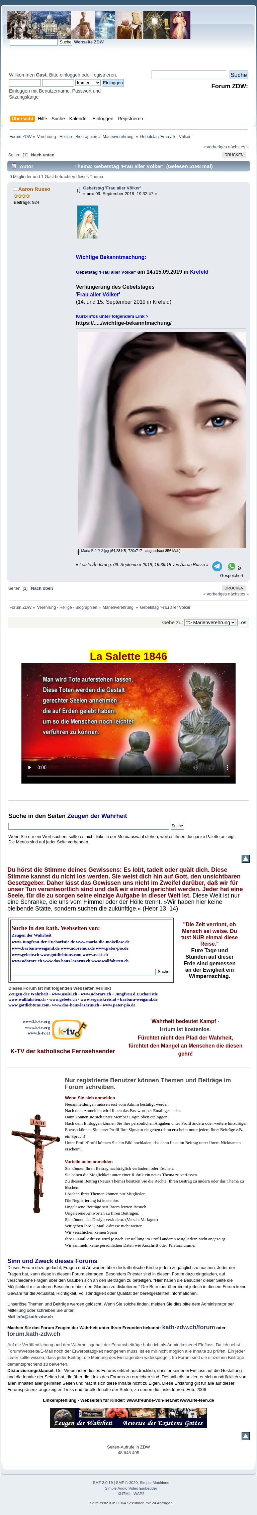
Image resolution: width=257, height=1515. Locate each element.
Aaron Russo (34, 189)
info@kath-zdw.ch (34, 1316)
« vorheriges (215, 146)
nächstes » (238, 146)
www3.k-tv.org (36, 1021)
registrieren (104, 75)
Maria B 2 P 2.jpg (93, 551)
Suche (17, 816)
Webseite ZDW (89, 41)
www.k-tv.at (39, 1033)
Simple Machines (154, 1483)
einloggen (70, 75)
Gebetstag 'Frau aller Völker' (112, 187)
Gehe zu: (172, 622)
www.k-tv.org (37, 1027)
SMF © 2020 (127, 1483)
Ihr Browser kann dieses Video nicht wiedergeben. (128, 723)
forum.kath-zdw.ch (33, 1334)
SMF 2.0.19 (103, 1483)
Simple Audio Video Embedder (131, 1488)
